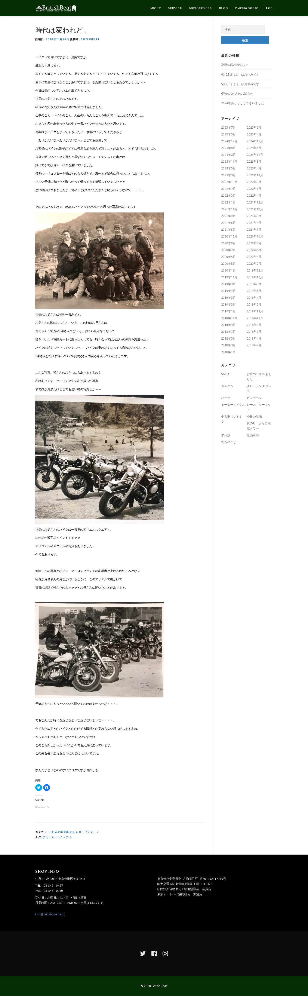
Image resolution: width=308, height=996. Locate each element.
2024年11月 (255, 141)
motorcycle (200, 8)
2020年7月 (228, 250)
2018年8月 (254, 325)
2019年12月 (255, 270)
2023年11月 (229, 161)
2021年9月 (228, 216)
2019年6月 (254, 291)
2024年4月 (254, 148)
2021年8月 (254, 216)
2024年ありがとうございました (242, 103)
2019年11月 (229, 277)
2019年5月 (228, 297)
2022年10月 (229, 182)
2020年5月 (228, 257)
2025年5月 (228, 134)
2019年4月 (254, 297)
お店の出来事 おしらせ (67, 832)
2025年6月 (254, 127)
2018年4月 (254, 338)
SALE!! (225, 374)
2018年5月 (228, 338)
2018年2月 (254, 345)
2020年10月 (255, 236)
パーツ (225, 398)
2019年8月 (254, 284)
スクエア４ (65, 837)
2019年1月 (228, 311)
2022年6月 (254, 189)
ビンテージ (91, 832)
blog (223, 8)
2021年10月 (255, 209)
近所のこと (228, 442)
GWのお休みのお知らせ (237, 93)
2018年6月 (254, 332)
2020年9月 (228, 243)
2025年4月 (254, 134)
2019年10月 (255, 277)
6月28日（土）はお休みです (240, 74)
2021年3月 (228, 229)
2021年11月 (229, 209)
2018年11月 (229, 318)
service (175, 8)
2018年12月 (255, 311)
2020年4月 (254, 257)
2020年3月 (228, 263)
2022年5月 (228, 195)
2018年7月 (228, 332)
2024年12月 (229, 141)
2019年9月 (228, 284)
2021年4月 (254, 223)
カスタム (227, 386)
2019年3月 (228, 304)
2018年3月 (228, 345)
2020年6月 (254, 250)
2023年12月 (255, 155)
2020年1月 (228, 270)
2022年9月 (254, 182)
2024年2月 (228, 155)
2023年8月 (254, 161)
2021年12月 (255, 202)
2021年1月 (254, 229)
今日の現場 (254, 416)
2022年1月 (228, 202)
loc (269, 8)
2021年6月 (228, 223)
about (155, 8)
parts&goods (247, 8)
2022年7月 (228, 189)
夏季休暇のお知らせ (234, 65)
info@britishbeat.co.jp (50, 914)
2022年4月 (254, 195)
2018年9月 (228, 325)
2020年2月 (254, 263)
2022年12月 (255, 175)
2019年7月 (228, 291)
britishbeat (90, 39)
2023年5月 (228, 168)
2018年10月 (255, 318)
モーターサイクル (233, 404)
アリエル (49, 837)
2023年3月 (228, 175)
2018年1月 (228, 352)
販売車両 (253, 435)
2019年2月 (254, 304)
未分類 (225, 435)
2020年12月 (229, 236)
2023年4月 (254, 168)
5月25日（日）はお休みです (240, 84)
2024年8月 (228, 148)
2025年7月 (228, 127)
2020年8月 (254, 243)
